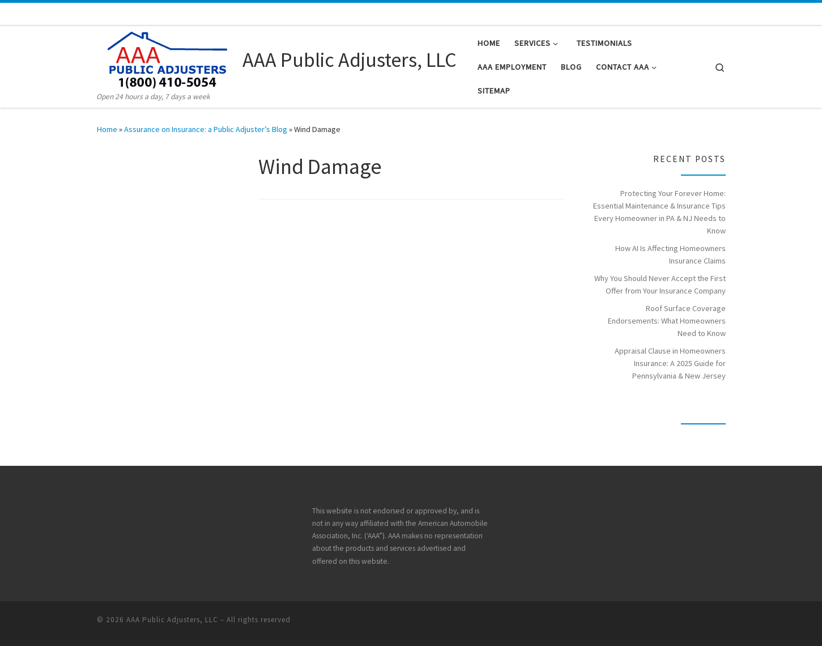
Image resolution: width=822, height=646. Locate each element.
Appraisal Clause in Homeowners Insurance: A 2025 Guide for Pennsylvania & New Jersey (670, 363)
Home (107, 129)
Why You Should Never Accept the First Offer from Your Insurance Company (660, 284)
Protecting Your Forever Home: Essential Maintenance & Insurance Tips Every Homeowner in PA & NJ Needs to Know (659, 212)
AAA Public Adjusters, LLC (172, 619)
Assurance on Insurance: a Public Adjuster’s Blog (205, 129)
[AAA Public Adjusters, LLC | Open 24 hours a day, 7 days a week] (167, 58)
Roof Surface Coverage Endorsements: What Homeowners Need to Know (667, 320)
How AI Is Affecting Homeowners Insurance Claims (670, 254)
